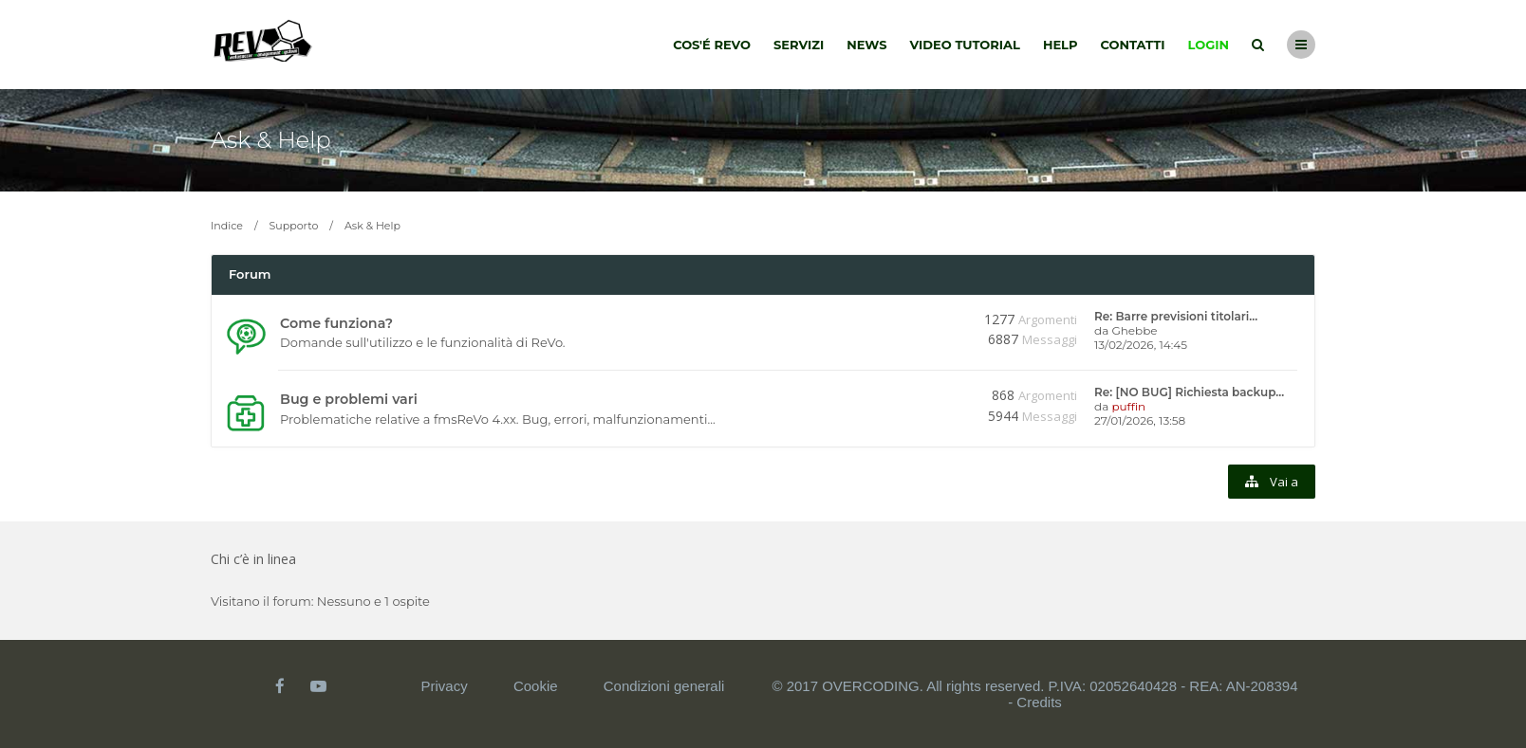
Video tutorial (965, 44)
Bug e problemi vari (349, 399)
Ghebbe (1134, 330)
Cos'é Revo (712, 44)
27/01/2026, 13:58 (1139, 420)
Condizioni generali (664, 686)
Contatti (1133, 44)
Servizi (798, 44)
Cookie (535, 686)
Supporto (294, 225)
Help (1060, 44)
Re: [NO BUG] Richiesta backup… (1189, 392)
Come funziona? (336, 323)
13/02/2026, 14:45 (1140, 345)
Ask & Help (271, 140)
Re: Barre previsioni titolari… (1175, 316)
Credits (1039, 702)
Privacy (444, 686)
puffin (1128, 406)
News (866, 44)
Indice (227, 225)
